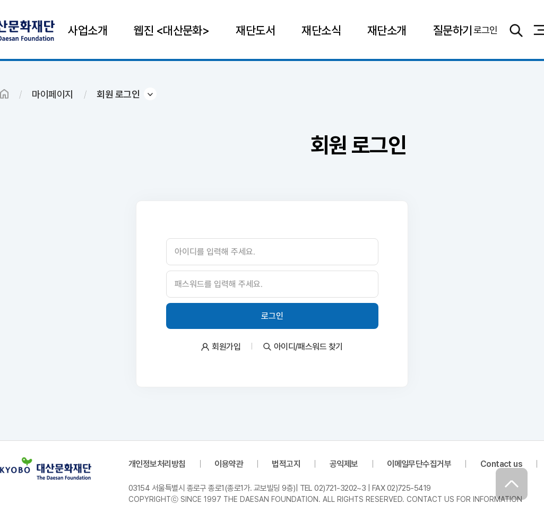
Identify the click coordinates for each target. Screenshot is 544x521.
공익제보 (344, 464)
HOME (4, 94)
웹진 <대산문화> (171, 30)
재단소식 (321, 30)
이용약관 (228, 464)
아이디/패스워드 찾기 (308, 347)
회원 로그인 (118, 94)
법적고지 (286, 464)
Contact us (501, 464)
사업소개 (87, 30)
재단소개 (387, 30)
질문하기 (452, 30)
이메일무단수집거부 (419, 464)
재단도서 (255, 30)
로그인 (485, 30)
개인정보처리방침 (157, 464)
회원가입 (226, 347)
